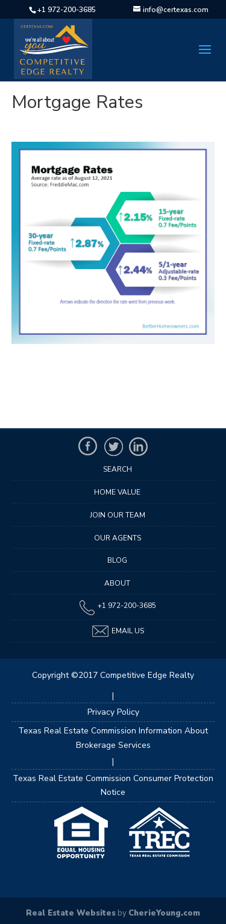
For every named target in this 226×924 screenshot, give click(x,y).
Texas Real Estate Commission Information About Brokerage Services (113, 738)
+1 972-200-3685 (66, 9)
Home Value (117, 492)
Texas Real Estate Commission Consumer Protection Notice (113, 786)
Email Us (117, 631)
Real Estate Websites (71, 913)
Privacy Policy (113, 712)
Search (117, 469)
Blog (117, 560)
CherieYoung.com (164, 913)
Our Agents (117, 538)
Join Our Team (117, 515)
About (117, 583)
